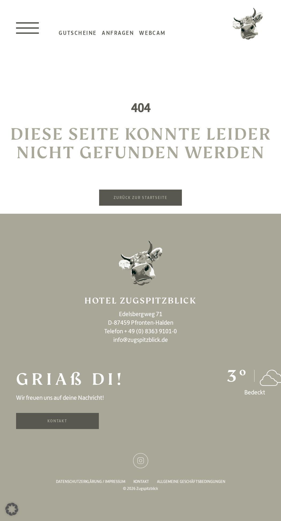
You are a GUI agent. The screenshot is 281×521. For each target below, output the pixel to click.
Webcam (152, 36)
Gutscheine (78, 36)
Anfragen (118, 36)
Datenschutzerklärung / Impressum (90, 481)
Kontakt (57, 421)
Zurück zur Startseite (140, 197)
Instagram (140, 460)
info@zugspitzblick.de (140, 339)
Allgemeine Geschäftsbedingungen (191, 481)
